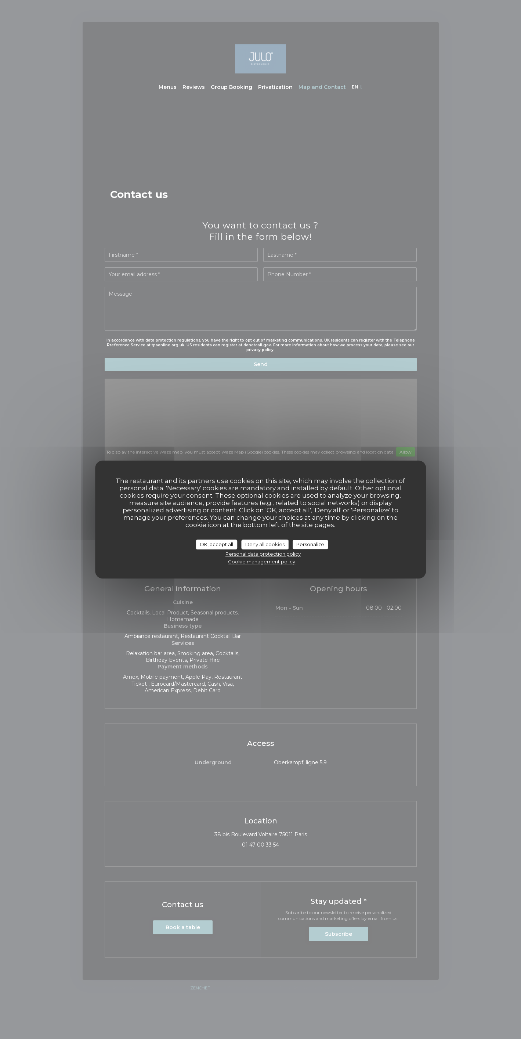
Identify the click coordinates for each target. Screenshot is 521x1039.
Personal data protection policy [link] (263, 554)
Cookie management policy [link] (261, 561)
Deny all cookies (265, 544)
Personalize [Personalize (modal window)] (310, 544)
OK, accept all (216, 544)
